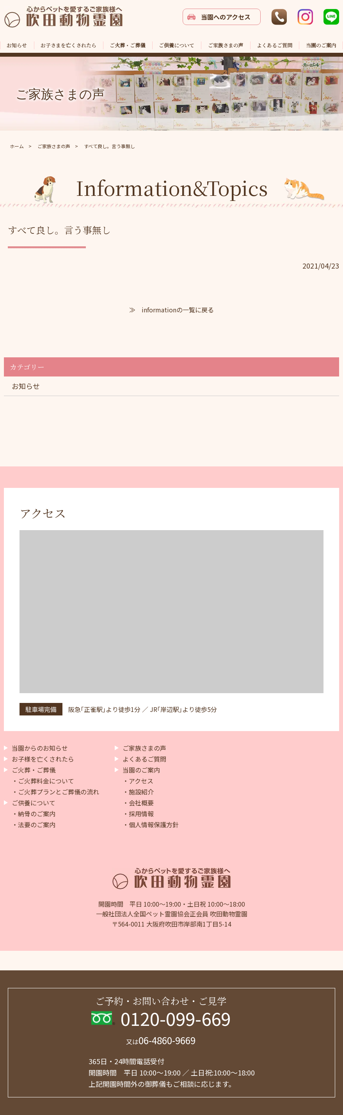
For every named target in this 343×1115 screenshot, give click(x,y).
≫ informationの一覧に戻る (171, 309)
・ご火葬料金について (43, 780)
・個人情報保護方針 (151, 824)
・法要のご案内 (33, 824)
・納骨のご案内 (33, 813)
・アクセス (138, 780)
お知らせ (26, 386)
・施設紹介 (138, 791)
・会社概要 (138, 802)
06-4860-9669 (160, 1040)
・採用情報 (138, 813)
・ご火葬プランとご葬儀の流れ (55, 791)
